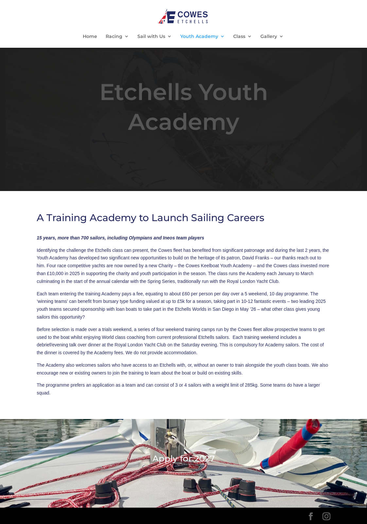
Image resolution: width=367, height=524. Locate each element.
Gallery (268, 36)
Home (90, 36)
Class (239, 36)
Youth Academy (199, 36)
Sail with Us (151, 36)
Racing (114, 36)
